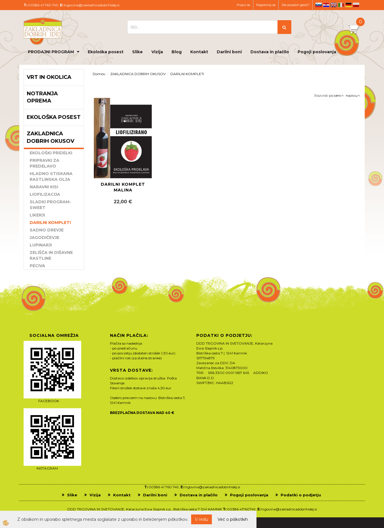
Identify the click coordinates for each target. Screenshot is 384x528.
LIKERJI (37, 215)
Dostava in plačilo (269, 51)
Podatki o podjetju (301, 495)
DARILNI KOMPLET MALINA (123, 187)
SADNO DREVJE (47, 230)
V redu (201, 519)
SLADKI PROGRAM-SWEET (50, 204)
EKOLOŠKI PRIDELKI (51, 152)
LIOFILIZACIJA (45, 194)
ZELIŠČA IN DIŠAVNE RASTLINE (51, 255)
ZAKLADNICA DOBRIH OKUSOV (138, 74)
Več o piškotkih (233, 519)
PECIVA (37, 265)
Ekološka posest (105, 51)
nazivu (353, 95)
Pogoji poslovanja (317, 51)
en (333, 5)
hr (326, 5)
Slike (137, 51)
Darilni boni (229, 51)
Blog (177, 51)
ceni (339, 95)
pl (356, 5)
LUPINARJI (41, 245)
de (348, 5)
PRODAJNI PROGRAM (51, 51)
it (341, 5)
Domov (99, 74)
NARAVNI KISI (44, 186)
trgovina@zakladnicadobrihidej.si (91, 5)
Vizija (157, 51)
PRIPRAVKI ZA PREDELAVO (44, 163)
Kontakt (199, 51)
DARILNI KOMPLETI (50, 222)
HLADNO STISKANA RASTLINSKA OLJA (51, 176)
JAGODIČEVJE (44, 237)
